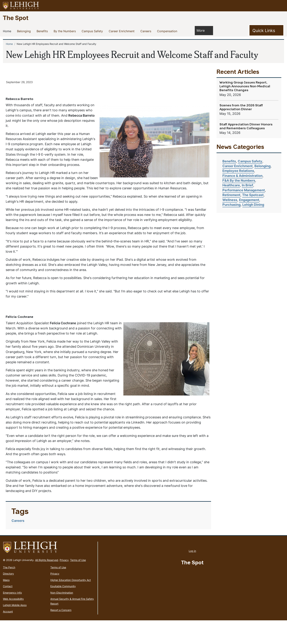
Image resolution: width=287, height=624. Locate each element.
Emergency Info (12, 596)
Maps (6, 583)
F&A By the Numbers (238, 180)
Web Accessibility (13, 602)
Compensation (168, 31)
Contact (7, 590)
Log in (192, 554)
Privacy (64, 563)
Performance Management (243, 190)
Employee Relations (238, 170)
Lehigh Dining (253, 204)
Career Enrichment (122, 31)
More (202, 30)
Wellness (229, 200)
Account (8, 615)
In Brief (247, 185)
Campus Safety (93, 31)
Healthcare (231, 185)
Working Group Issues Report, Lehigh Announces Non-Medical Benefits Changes (244, 86)
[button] (280, 5)
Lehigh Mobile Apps (15, 609)
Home (8, 31)
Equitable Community (63, 590)
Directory (8, 577)
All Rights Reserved (46, 563)
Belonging (24, 31)
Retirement (231, 195)
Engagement (249, 200)
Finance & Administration (242, 175)
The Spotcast (253, 195)
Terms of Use (78, 563)
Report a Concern (60, 613)
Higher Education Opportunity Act (70, 583)
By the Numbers (65, 31)
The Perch (9, 571)
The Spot (15, 18)
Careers (146, 31)
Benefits (43, 31)
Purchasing (231, 204)
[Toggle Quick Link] (266, 30)
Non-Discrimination (61, 596)
